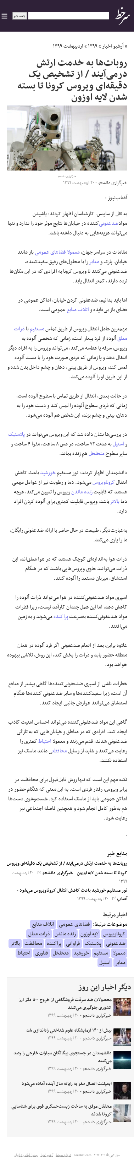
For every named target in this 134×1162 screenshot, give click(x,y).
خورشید (48, 472)
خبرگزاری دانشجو (55, 873)
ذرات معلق (39, 934)
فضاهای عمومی (50, 252)
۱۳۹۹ (92, 46)
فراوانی (73, 943)
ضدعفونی (108, 223)
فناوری (41, 953)
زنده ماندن (82, 492)
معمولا (73, 252)
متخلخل (97, 453)
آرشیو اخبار (113, 46)
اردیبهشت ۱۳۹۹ (68, 46)
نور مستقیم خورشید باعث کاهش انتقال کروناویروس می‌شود (73, 891)
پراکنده (61, 616)
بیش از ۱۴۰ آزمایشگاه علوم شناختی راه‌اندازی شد (69, 1030)
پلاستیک (16, 434)
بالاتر (114, 501)
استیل (118, 444)
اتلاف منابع (78, 309)
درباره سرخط (63, 1155)
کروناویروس (104, 482)
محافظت (59, 751)
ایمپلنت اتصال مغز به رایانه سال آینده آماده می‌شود (67, 1084)
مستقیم (37, 329)
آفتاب (119, 899)
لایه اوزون (89, 934)
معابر (94, 261)
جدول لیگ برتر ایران (26, 1155)
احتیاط (44, 741)
